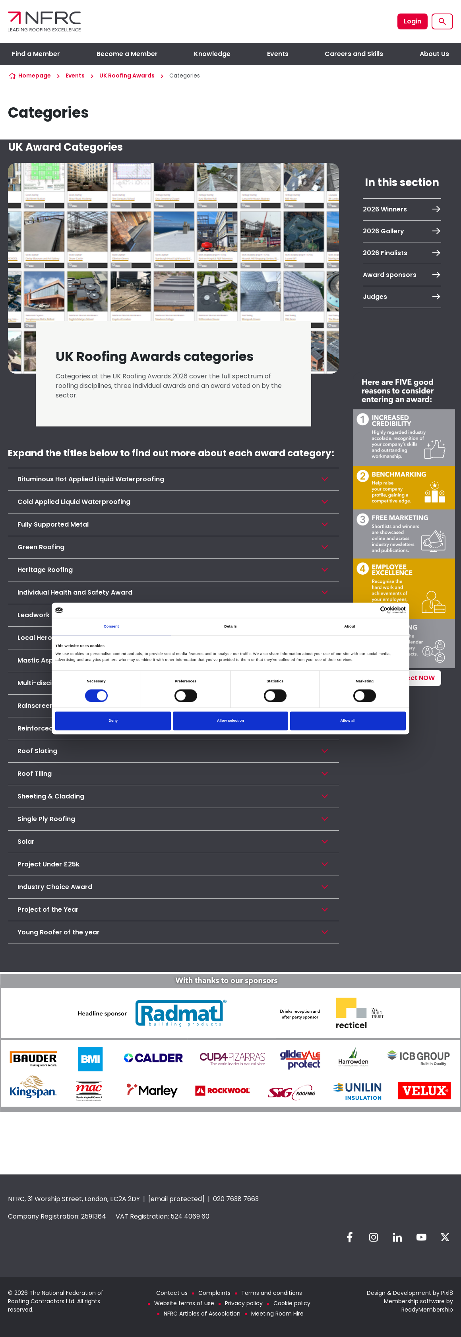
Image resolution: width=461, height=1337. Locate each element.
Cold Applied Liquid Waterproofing (73, 501)
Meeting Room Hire (277, 1314)
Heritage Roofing (45, 569)
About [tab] (349, 626)
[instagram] (374, 1237)
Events (278, 53)
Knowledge (212, 53)
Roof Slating (37, 751)
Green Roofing (40, 547)
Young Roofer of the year (58, 932)
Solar (26, 841)
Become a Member (127, 53)
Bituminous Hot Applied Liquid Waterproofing (90, 479)
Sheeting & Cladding (50, 796)
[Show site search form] (442, 21)
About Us (434, 53)
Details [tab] (230, 626)
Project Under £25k (48, 864)
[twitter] (445, 1237)
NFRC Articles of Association (202, 1314)
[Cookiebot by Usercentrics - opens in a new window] (371, 610)
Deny (113, 721)
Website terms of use (184, 1303)
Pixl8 (447, 1293)
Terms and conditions (271, 1293)
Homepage (34, 75)
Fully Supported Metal (53, 524)
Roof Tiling (34, 773)
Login (412, 21)
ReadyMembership (427, 1310)
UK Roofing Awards (127, 75)
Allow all (347, 721)
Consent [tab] (111, 626)
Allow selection (230, 721)
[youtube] (421, 1237)
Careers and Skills (354, 53)
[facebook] (350, 1237)
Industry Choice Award (54, 886)
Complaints (214, 1293)
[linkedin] (397, 1237)
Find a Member (36, 53)
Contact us (172, 1293)
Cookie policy (291, 1303)
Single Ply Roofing (46, 819)
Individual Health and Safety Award (74, 592)
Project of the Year (48, 909)
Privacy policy (244, 1303)
